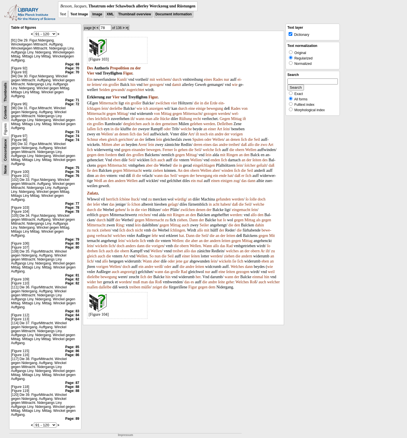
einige (200, 108)
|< (94, 28)
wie (234, 84)
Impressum (125, 435)
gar (185, 261)
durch (177, 79)
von (245, 108)
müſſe (145, 287)
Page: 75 (72, 168)
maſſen (92, 287)
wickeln (132, 241)
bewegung (215, 108)
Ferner (168, 150)
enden (215, 160)
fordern (111, 155)
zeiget (157, 287)
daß (244, 144)
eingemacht (241, 210)
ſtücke (165, 119)
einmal (257, 277)
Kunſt (121, 79)
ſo (175, 150)
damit (176, 84)
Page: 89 (72, 419)
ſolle (253, 199)
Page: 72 (72, 104)
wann (140, 119)
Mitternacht (108, 103)
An (180, 170)
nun (158, 256)
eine (191, 108)
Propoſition (119, 68)
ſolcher (250, 165)
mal (200, 181)
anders (131, 246)
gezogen (156, 84)
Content (5, 112)
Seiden (104, 90)
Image (97, 14)
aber (116, 144)
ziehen (158, 170)
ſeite (221, 282)
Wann (207, 246)
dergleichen (132, 124)
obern (239, 150)
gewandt (117, 90)
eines (208, 79)
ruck (95, 230)
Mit (272, 236)
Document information (173, 14)
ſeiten (96, 84)
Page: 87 (72, 383)
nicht (139, 230)
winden (227, 170)
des (128, 155)
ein (105, 84)
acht (216, 204)
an (205, 129)
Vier (90, 73)
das (139, 134)
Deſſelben (224, 124)
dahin (259, 225)
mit (152, 79)
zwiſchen (163, 103)
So (151, 256)
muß (136, 282)
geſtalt (261, 165)
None (5, 169)
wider (91, 282)
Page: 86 (72, 351)
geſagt (173, 204)
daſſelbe (105, 287)
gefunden (223, 199)
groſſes (98, 124)
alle (156, 119)
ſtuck (135, 199)
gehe (229, 282)
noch (204, 134)
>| (127, 28)
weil (271, 272)
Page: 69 (72, 64)
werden (224, 113)
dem (100, 155)
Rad (229, 246)
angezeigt (128, 272)
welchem (163, 79)
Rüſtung (185, 119)
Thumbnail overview (134, 14)
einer (212, 129)
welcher (273, 282)
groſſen (138, 155)
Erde (213, 103)
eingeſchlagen (204, 165)
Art (219, 129)
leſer (96, 204)
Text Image (79, 14)
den (158, 124)
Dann (193, 220)
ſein (104, 108)
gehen (183, 150)
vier (174, 103)
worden (125, 282)
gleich (113, 139)
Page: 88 (72, 387)
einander (138, 150)
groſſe (175, 272)
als (258, 220)
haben (225, 204)
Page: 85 (72, 347)
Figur (127, 73)
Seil (146, 134)
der (138, 68)
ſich (100, 129)
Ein (89, 79)
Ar (262, 251)
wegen (183, 175)
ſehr (155, 236)
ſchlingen (177, 230)
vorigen (237, 134)
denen (123, 134)
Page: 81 (72, 275)
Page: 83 (72, 311)
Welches (237, 267)
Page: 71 (72, 100)
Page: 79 (72, 239)
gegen (111, 113)
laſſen (91, 129)
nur (226, 79)
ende (223, 175)
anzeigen (156, 108)
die (196, 103)
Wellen (106, 134)
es (192, 282)
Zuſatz (92, 193)
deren (198, 144)
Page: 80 (72, 243)
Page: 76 (72, 172)
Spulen (198, 139)
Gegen (225, 119)
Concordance (5, 150)
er (242, 175)
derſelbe (116, 108)
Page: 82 (72, 279)
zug (236, 181)
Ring (120, 225)
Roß (158, 282)
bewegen (153, 150)
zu (132, 68)
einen (215, 181)
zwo (264, 144)
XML (110, 14)
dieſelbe (93, 277)
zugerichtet (135, 90)
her (146, 84)
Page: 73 (72, 132)
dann (251, 181)
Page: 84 (72, 315)
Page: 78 (72, 208)
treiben (134, 287)
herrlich (112, 199)
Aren (142, 144)
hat (230, 175)
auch (146, 124)
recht (197, 119)
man (148, 119)
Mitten (107, 144)
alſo (251, 144)
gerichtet (125, 139)
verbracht (103, 236)
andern (120, 181)
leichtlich (102, 119)
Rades (218, 79)
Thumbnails (5, 92)
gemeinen (169, 124)
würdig (180, 199)
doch (261, 199)
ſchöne (124, 199)
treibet (234, 144)
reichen (144, 215)
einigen (226, 181)
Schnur (92, 139)
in (201, 103)
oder (167, 129)
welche (186, 129)
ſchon (135, 204)
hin (132, 84)
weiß (158, 267)
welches (119, 236)
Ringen (232, 155)
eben (103, 139)
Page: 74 (72, 136)
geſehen (196, 124)
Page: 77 (72, 204)
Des (90, 68)
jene (179, 261)
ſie (89, 170)
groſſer (113, 84)
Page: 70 (72, 68)
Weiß (98, 181)
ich (145, 108)
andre (219, 134)
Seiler (204, 225)
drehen (92, 251)
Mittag (122, 113)
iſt (132, 119)
